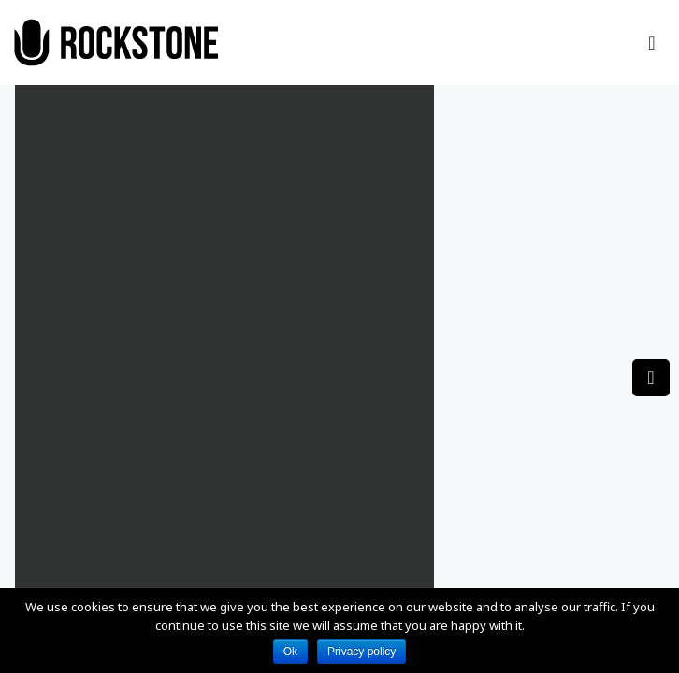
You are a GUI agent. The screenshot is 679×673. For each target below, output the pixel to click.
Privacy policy (361, 651)
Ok (290, 651)
